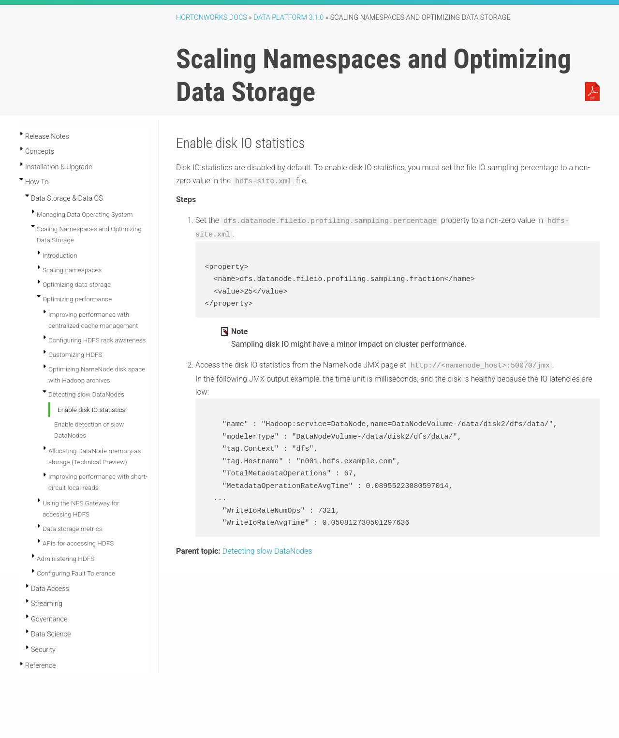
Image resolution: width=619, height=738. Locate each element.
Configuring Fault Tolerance (76, 573)
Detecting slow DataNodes (86, 394)
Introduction (60, 255)
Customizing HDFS (75, 354)
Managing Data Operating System (85, 214)
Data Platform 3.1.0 (288, 18)
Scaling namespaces (72, 270)
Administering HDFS (65, 558)
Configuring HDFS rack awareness (97, 340)
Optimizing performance (77, 299)
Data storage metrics (73, 528)
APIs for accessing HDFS (78, 543)
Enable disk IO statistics (91, 409)
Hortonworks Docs (211, 18)
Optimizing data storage (77, 284)
